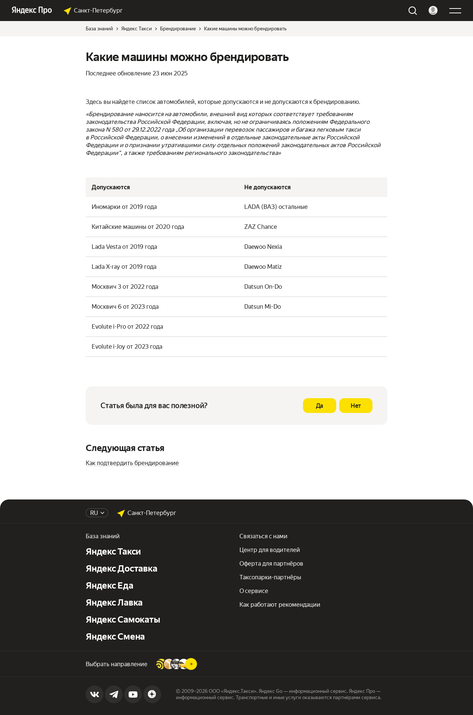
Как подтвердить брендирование (132, 463)
